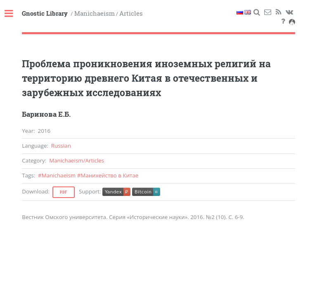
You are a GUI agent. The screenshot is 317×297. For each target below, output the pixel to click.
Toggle (13, 14)
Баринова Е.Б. (46, 114)
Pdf (63, 192)
